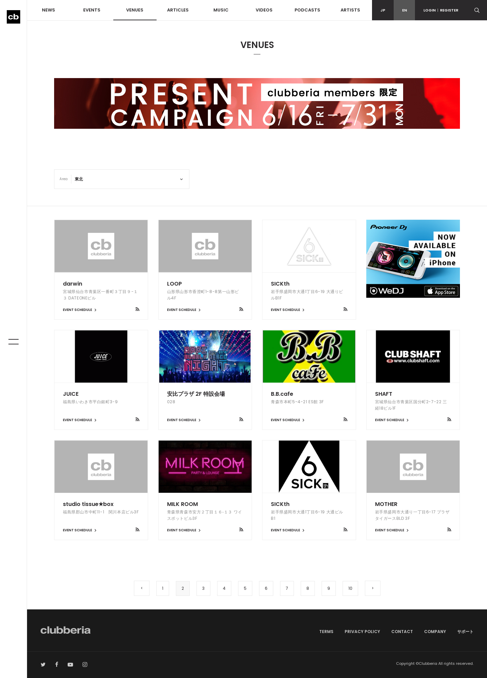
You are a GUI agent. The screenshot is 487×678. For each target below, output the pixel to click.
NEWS (48, 10)
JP (382, 10)
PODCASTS (307, 10)
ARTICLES (178, 10)
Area (64, 178)
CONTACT (402, 631)
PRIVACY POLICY (362, 631)
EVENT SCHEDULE (80, 309)
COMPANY (435, 631)
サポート (465, 631)
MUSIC (221, 10)
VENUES (134, 10)
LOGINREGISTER (440, 10)
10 (350, 588)
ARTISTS (350, 10)
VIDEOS (264, 10)
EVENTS (91, 10)
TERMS (326, 631)
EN (404, 10)
